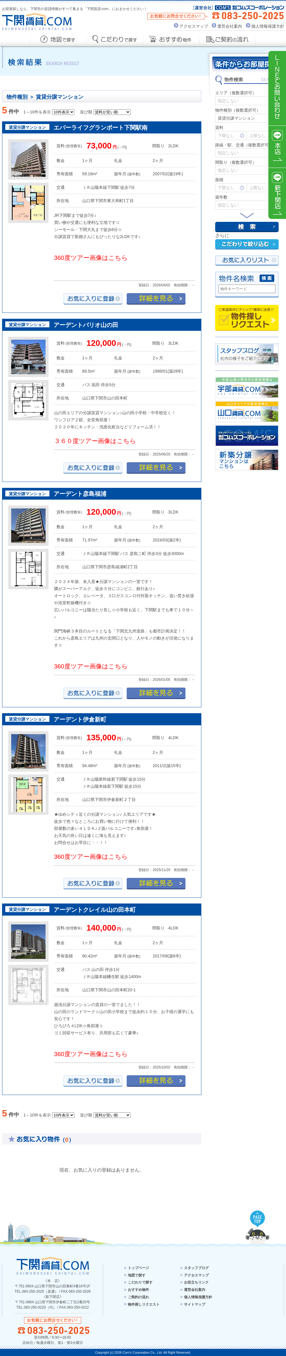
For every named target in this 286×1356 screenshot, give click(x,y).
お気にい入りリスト (247, 260)
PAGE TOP (257, 1219)
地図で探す (136, 1275)
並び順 (86, 112)
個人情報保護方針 (267, 26)
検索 (247, 227)
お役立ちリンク (196, 1282)
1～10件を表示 (37, 112)
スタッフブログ (196, 1268)
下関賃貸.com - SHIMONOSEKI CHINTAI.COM (52, 1266)
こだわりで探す (140, 1282)
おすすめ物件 (138, 1290)
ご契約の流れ (138, 1297)
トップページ (138, 1268)
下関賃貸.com (37, 21)
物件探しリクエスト (247, 318)
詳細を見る (156, 299)
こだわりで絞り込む (247, 244)
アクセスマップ (193, 26)
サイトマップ (194, 1304)
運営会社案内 (229, 26)
